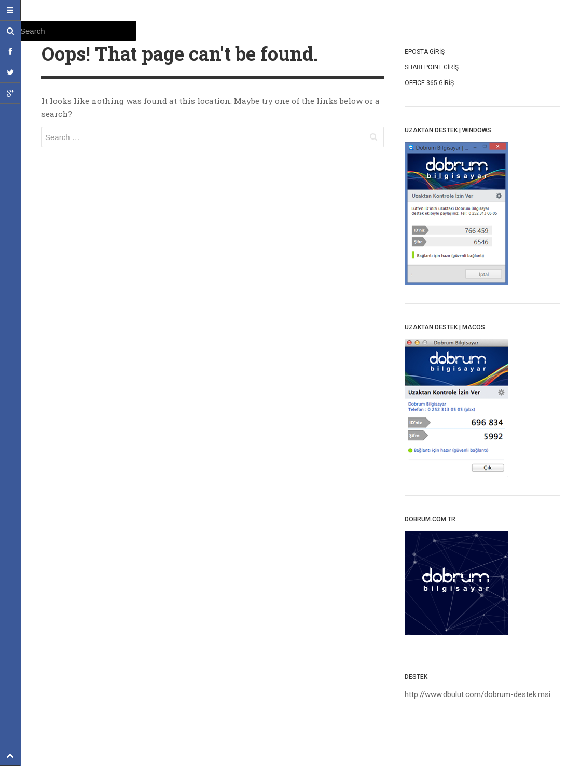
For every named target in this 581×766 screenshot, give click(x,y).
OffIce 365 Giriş (429, 83)
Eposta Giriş (425, 51)
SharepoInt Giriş (432, 67)
